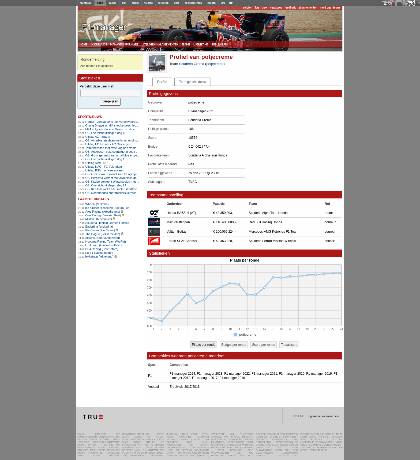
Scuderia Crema (191, 64)
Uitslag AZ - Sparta (97, 136)
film (124, 3)
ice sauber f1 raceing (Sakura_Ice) (107, 207)
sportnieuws (90, 116)
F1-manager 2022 (237, 373)
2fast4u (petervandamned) (102, 237)
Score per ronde (263, 345)
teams (186, 44)
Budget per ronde (233, 345)
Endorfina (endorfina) (99, 226)
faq (257, 7)
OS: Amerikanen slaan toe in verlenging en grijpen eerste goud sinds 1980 (133, 140)
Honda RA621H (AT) (181, 213)
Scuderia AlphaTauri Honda (268, 213)
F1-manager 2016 (232, 378)
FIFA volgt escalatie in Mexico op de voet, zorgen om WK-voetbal (127, 129)
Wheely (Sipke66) (97, 204)
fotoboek (163, 3)
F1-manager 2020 (291, 373)
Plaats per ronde (203, 345)
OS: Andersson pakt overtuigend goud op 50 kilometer (120, 151)
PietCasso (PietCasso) (100, 230)
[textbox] (110, 93)
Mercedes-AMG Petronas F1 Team (273, 231)
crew (265, 7)
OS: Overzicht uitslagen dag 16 (105, 133)
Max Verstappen (178, 222)
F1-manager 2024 (182, 373)
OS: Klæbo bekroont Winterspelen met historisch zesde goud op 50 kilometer (135, 181)
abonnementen (193, 3)
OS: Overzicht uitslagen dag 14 (105, 185)
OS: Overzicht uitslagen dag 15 (105, 159)
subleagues (220, 44)
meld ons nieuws (330, 7)
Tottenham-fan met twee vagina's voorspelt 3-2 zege (119, 148)
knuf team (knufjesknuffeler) (103, 245)
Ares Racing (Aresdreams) (102, 211)
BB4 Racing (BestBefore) (101, 249)
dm (223, 3)
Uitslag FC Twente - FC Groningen (108, 144)
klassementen (168, 44)
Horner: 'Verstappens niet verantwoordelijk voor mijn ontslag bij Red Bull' (132, 121)
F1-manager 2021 (264, 373)
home (83, 44)
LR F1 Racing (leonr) (99, 252)
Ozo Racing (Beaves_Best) (103, 215)
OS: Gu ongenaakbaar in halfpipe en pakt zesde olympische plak (127, 155)
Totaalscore (289, 345)
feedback (290, 7)
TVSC (192, 182)
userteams (200, 44)
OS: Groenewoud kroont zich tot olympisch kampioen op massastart (129, 174)
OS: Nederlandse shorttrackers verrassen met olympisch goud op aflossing (134, 192)
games (113, 3)
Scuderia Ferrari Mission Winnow (272, 241)
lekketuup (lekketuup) (99, 256)
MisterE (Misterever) (98, 219)
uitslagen (149, 44)
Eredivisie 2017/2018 (185, 387)
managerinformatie (124, 44)
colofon (247, 7)
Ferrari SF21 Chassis (182, 241)
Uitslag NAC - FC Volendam (103, 166)
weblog (148, 3)
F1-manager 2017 (205, 378)
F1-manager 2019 (319, 373)
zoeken (212, 3)
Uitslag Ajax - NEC (97, 162)
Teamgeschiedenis (192, 82)
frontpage (86, 3)
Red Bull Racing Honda (265, 222)
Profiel (162, 82)
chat (176, 3)
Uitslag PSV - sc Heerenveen (104, 170)
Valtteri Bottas (176, 231)
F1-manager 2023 (209, 373)
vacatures (276, 7)
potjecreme (214, 64)
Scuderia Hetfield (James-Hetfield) (107, 222)
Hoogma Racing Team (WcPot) (105, 241)
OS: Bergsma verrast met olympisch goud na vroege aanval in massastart (133, 177)
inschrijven (99, 44)
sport (100, 3)
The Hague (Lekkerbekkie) (102, 234)
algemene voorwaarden (323, 416)
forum (135, 3)
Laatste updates (93, 198)
